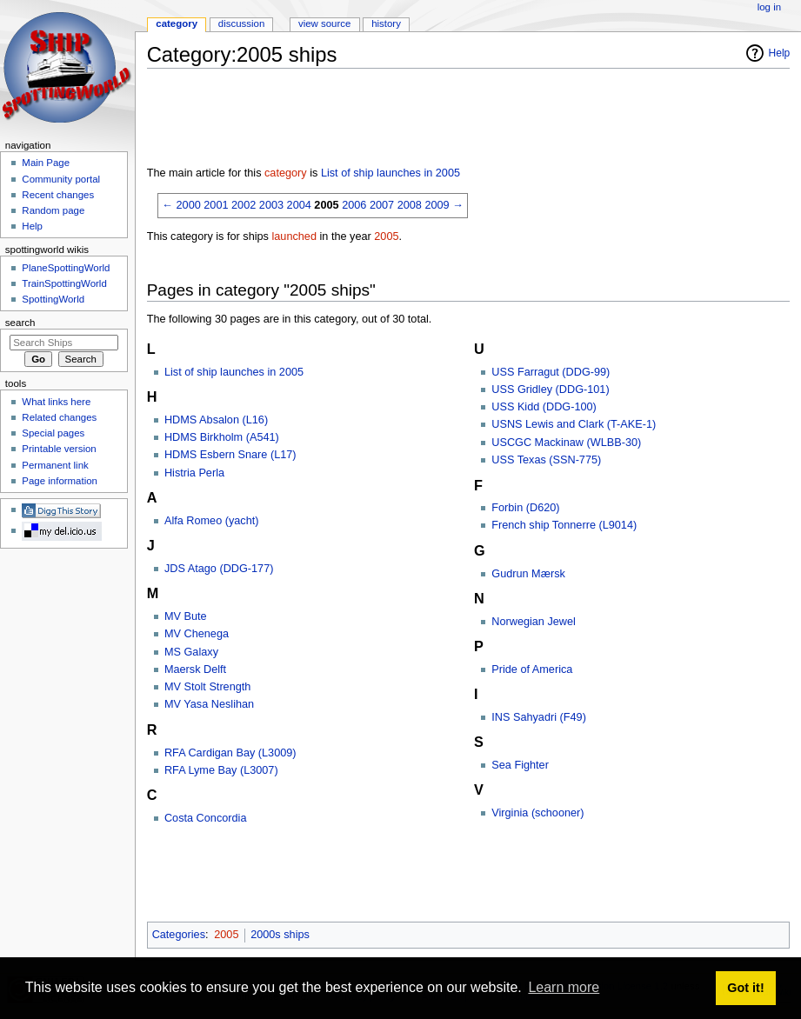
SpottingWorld (53, 299)
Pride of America (531, 669)
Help (780, 53)
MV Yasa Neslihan (209, 704)
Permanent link (55, 465)
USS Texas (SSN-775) (546, 460)
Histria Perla (194, 473)
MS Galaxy (191, 652)
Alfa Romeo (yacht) (211, 521)
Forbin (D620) (525, 508)
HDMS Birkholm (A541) (221, 437)
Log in (769, 7)
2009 (436, 205)
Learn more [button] (563, 987)
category (285, 173)
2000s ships (280, 935)
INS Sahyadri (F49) (538, 717)
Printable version (59, 448)
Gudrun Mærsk (528, 574)
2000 (189, 205)
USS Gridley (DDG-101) (550, 389)
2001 (216, 205)
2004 (299, 205)
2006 (354, 205)
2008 (409, 205)
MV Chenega (196, 634)
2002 (243, 205)
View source (324, 23)
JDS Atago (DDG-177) (219, 569)
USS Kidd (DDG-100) (544, 407)
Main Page (46, 162)
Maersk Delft (195, 669)
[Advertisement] (463, 121)
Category (176, 23)
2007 (382, 205)
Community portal (61, 179)
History (386, 23)
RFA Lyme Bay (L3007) (221, 770)
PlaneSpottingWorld (66, 268)
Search (20, 322)
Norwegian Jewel (533, 622)
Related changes (59, 417)
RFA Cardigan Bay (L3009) (230, 753)
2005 (326, 205)
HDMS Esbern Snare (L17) (230, 455)
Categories (178, 935)
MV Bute (185, 616)
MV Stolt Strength (207, 687)
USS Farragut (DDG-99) (550, 372)
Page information (59, 481)
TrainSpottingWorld (64, 283)
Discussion (241, 23)
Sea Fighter (520, 765)
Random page (53, 210)
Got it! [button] (745, 988)
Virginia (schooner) (537, 813)
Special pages (53, 433)
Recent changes (58, 195)
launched (294, 236)
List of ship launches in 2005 (390, 173)
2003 (271, 205)
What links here (56, 401)
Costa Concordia (205, 818)
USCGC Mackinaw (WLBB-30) (566, 442)
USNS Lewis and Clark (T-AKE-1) (573, 424)
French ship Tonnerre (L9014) (564, 525)
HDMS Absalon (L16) (216, 420)
